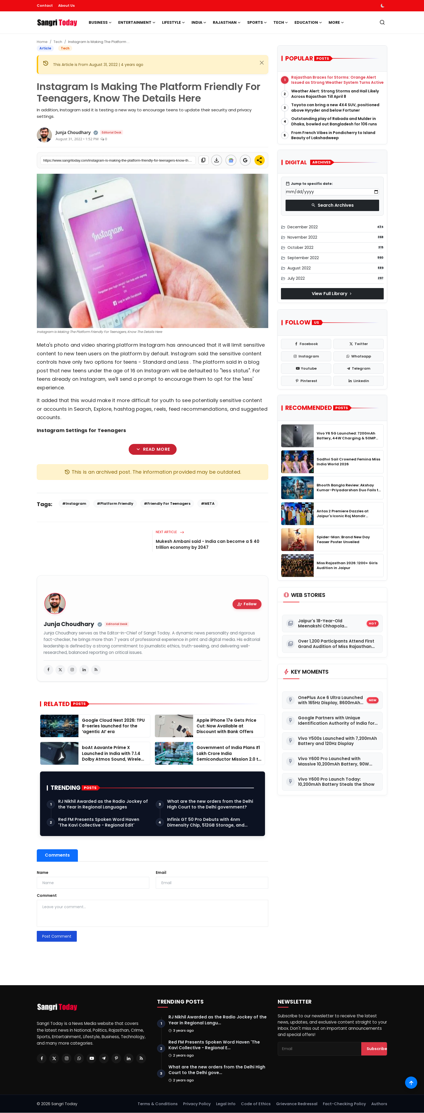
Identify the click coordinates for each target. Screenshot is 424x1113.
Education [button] (308, 22)
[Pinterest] (116, 1058)
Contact (45, 5)
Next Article (170, 532)
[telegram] (358, 368)
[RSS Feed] (141, 1058)
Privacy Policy (197, 1104)
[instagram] (72, 670)
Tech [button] (280, 22)
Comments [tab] (57, 855)
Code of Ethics (256, 1104)
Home (42, 41)
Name (42, 872)
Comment (47, 895)
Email (161, 872)
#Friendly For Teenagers (167, 503)
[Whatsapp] (79, 1058)
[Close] (262, 62)
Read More (152, 449)
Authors (379, 1104)
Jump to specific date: (309, 183)
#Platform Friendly (115, 503)
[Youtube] (91, 1058)
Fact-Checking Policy (344, 1104)
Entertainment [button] (136, 22)
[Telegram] (104, 1058)
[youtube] (306, 368)
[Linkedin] (129, 1058)
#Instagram (74, 503)
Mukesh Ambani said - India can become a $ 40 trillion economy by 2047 (207, 544)
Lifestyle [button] (173, 22)
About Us (66, 5)
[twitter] (60, 670)
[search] (382, 22)
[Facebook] (42, 1058)
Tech (58, 41)
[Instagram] (66, 1058)
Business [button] (100, 22)
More (336, 22)
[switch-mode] (383, 6)
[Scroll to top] (411, 1083)
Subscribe (377, 1049)
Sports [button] (257, 22)
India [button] (198, 22)
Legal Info (226, 1104)
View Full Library (332, 293)
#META (207, 503)
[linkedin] (84, 670)
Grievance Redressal (296, 1104)
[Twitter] (54, 1058)
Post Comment (56, 936)
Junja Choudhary (69, 624)
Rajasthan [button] (227, 22)
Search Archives (332, 205)
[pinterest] (306, 381)
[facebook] (48, 670)
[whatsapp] (358, 356)
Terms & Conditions (158, 1104)
